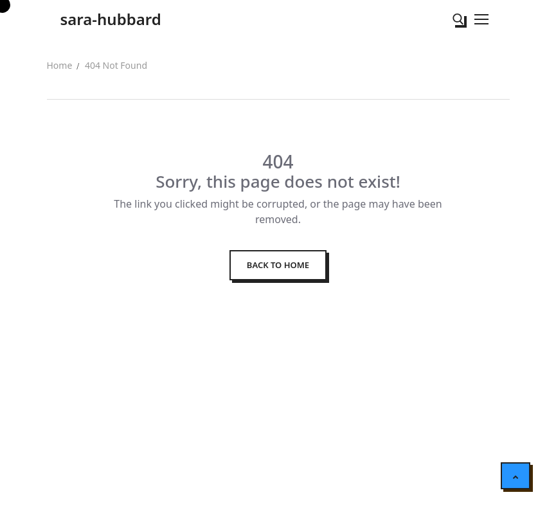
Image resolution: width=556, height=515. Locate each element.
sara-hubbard (110, 19)
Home (60, 65)
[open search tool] (458, 19)
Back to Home (278, 265)
